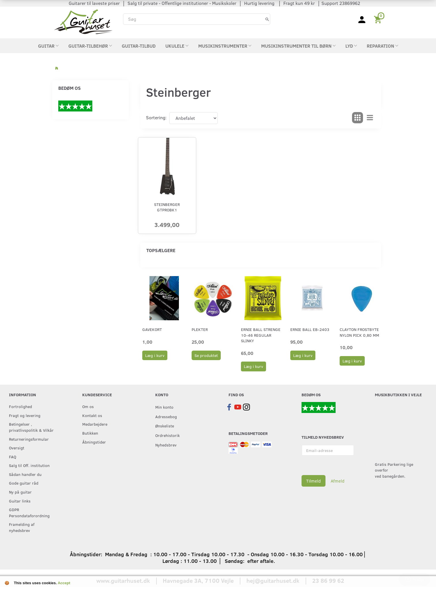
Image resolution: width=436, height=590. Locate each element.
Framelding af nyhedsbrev (21, 527)
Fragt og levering (24, 415)
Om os (88, 406)
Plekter (200, 329)
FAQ (12, 456)
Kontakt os (92, 415)
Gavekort (152, 329)
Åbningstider (94, 442)
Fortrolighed (20, 406)
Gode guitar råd (23, 483)
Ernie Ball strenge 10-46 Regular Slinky (260, 335)
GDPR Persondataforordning (29, 512)
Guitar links (20, 501)
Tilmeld (313, 481)
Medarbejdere (94, 424)
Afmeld (338, 481)
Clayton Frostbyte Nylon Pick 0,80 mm (359, 332)
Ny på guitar (20, 492)
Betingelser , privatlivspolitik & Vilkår (31, 427)
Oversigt (16, 448)
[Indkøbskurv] (379, 19)
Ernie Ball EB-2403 (309, 329)
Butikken (90, 433)
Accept (64, 583)
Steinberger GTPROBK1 (167, 207)
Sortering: (156, 117)
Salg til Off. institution (29, 465)
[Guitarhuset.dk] (83, 21)
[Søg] (267, 19)
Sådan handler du (25, 474)
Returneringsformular (29, 439)
